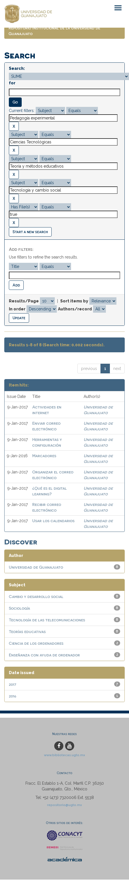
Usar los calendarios (53, 520)
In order (17, 309)
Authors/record (75, 309)
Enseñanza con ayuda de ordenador (44, 654)
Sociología (19, 608)
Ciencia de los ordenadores (36, 643)
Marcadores (44, 455)
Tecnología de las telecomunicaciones (47, 619)
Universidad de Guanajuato (36, 567)
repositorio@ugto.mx (64, 805)
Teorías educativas (27, 631)
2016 (12, 695)
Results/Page (24, 301)
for (12, 83)
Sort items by (74, 301)
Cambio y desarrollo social (36, 596)
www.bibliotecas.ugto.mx (64, 755)
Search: (17, 68)
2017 (12, 684)
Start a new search (30, 231)
